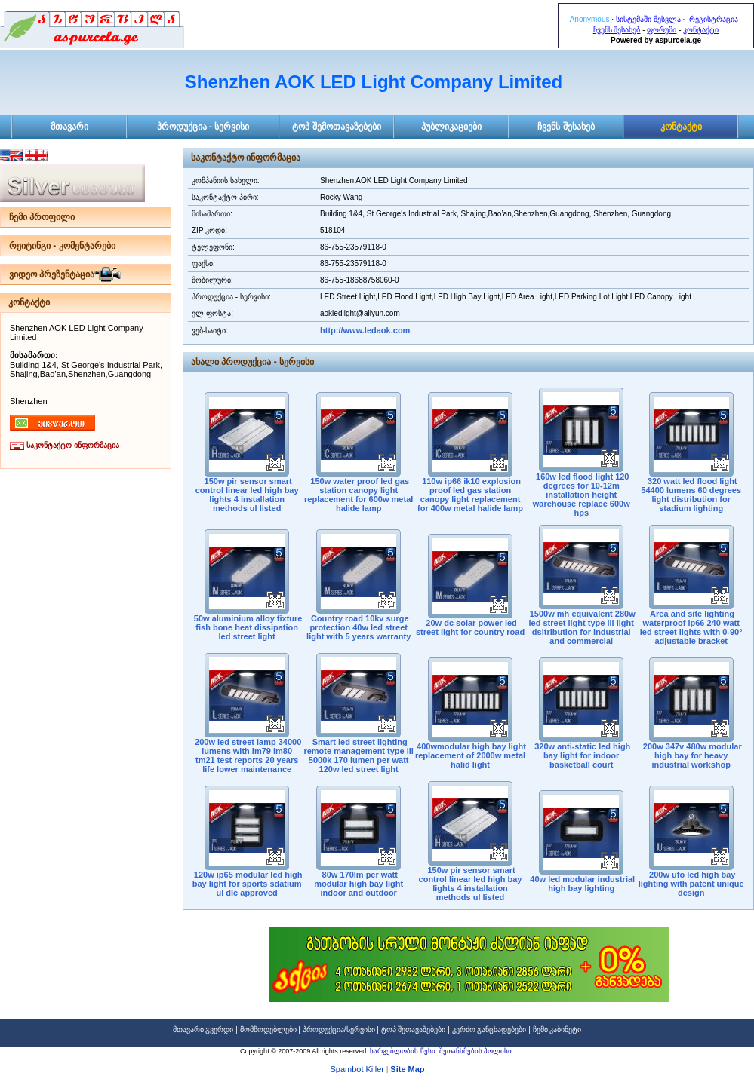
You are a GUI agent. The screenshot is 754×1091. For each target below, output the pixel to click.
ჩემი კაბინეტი (557, 1029)
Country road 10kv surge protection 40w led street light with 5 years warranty (358, 627)
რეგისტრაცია (712, 19)
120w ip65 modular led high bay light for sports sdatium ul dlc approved (247, 883)
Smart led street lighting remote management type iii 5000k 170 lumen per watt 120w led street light (358, 755)
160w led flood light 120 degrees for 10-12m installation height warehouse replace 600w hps (581, 494)
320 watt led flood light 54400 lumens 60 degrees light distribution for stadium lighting (691, 495)
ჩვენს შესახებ (617, 30)
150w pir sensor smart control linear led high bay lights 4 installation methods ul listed (247, 495)
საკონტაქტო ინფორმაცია (72, 445)
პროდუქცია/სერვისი (339, 1029)
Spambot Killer (357, 1070)
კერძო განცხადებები (489, 1029)
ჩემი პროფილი (42, 217)
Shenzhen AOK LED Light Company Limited (373, 82)
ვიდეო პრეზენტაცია (51, 274)
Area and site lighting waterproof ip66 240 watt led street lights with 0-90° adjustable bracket (691, 627)
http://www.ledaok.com (365, 330)
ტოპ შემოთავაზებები (336, 126)
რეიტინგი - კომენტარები (62, 246)
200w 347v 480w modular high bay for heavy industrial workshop (691, 755)
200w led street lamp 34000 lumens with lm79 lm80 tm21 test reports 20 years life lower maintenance (246, 755)
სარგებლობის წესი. (404, 1051)
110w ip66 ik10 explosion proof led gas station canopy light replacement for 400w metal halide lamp (470, 495)
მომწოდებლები (268, 1029)
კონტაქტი (701, 30)
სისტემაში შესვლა (648, 19)
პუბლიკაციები (451, 126)
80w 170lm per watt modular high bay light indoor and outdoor (358, 883)
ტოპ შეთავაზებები (413, 1029)
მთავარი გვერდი (203, 1029)
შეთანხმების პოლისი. (476, 1051)
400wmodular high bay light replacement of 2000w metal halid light (470, 755)
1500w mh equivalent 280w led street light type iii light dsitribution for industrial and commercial (582, 627)
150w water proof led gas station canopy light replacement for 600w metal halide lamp (358, 495)
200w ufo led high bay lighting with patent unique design (691, 883)
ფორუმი (661, 30)
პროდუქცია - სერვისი (203, 126)
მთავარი (69, 126)
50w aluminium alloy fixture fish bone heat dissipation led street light (247, 627)
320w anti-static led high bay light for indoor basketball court (581, 755)
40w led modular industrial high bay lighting (581, 884)
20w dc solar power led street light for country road (470, 627)
